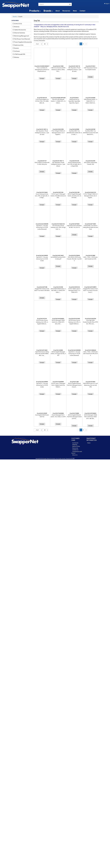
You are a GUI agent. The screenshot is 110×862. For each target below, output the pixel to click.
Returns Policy (76, 446)
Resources (66, 11)
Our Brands (75, 443)
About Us (74, 455)
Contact (82, 11)
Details (42, 78)
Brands (15, 16)
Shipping (74, 444)
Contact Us (75, 449)
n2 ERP (73, 458)
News (75, 11)
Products (35, 10)
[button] (106, 3)
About (58, 11)
